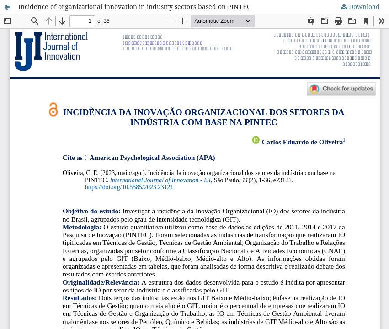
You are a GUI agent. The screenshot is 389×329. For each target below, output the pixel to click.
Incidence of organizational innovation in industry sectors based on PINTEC (134, 6)
